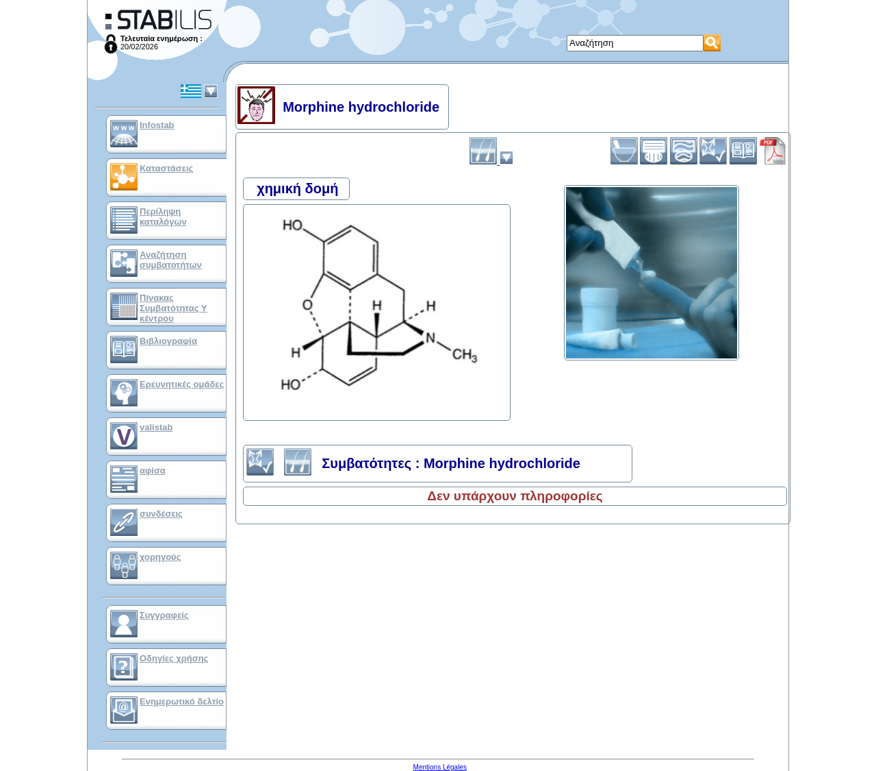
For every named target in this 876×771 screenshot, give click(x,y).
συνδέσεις (161, 514)
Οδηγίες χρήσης (174, 658)
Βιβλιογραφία (168, 341)
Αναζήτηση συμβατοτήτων (171, 259)
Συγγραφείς (164, 615)
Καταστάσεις (166, 168)
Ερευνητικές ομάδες (182, 384)
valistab (156, 427)
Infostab (157, 125)
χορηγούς (160, 557)
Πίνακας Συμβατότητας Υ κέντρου (173, 308)
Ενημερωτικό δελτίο (182, 701)
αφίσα (153, 470)
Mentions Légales (440, 767)
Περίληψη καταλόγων (163, 216)
